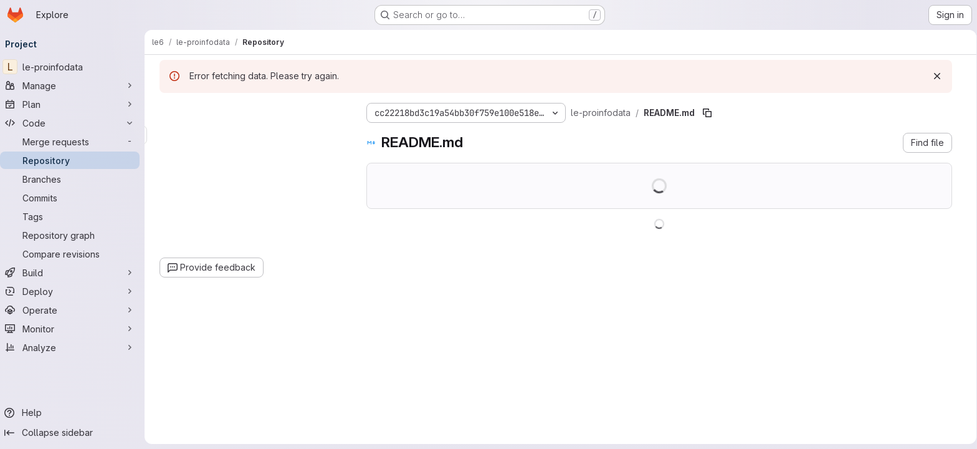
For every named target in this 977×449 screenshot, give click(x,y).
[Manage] (75, 85)
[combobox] (253, 135)
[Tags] (75, 216)
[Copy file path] (708, 113)
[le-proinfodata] (75, 66)
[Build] (75, 272)
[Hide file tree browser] (170, 110)
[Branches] (75, 179)
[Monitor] (75, 328)
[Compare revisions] (75, 254)
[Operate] (75, 310)
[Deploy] (75, 291)
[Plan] (75, 104)
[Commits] (75, 197)
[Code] (75, 123)
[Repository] (75, 160)
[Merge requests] (75, 141)
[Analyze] (75, 347)
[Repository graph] (75, 235)
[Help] (75, 413)
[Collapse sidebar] (75, 433)
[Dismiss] (937, 76)
